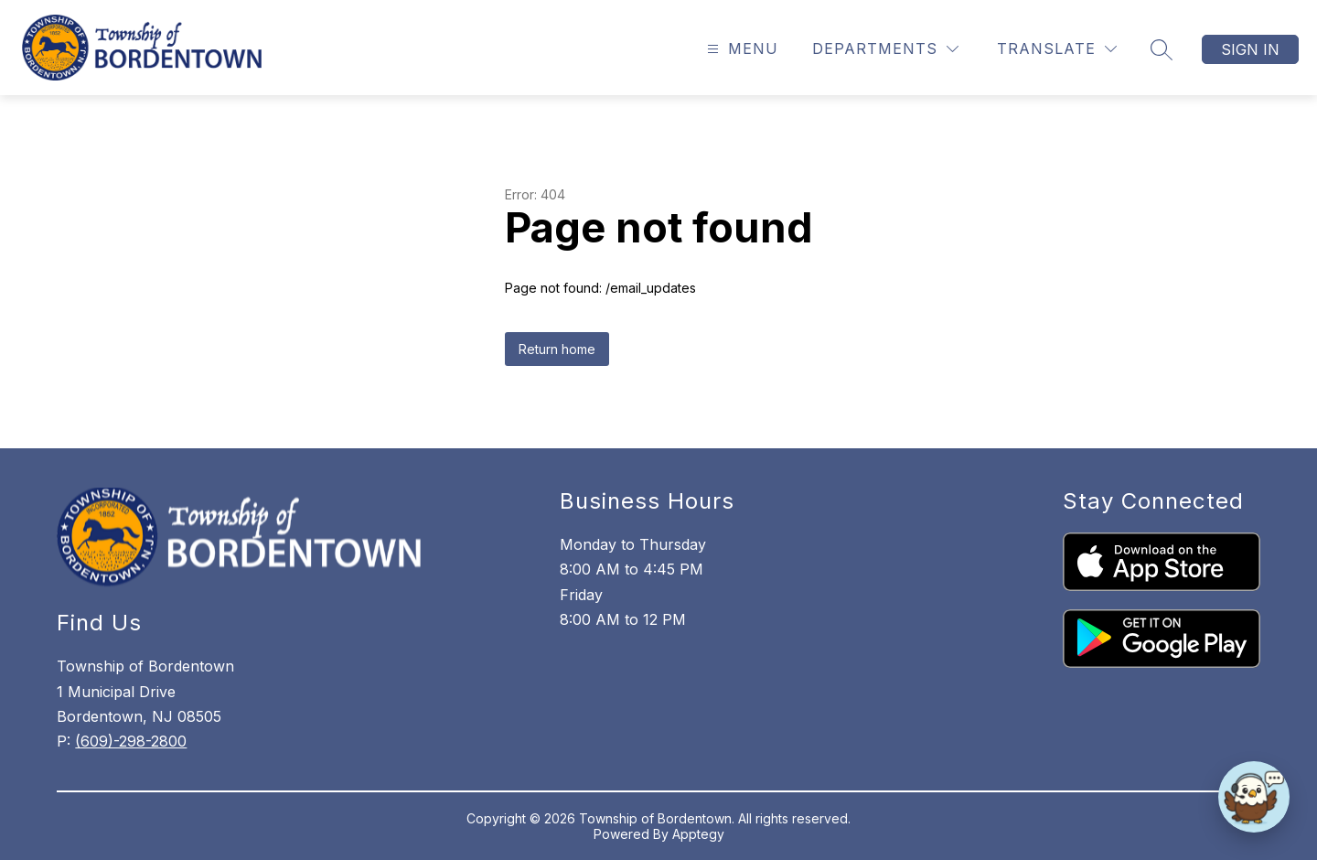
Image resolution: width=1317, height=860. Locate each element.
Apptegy (698, 834)
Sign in (1250, 49)
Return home (557, 349)
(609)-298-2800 (131, 741)
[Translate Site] (1056, 49)
